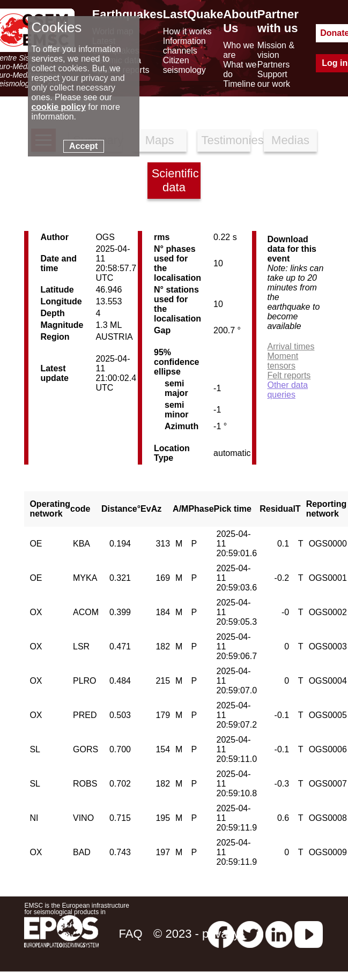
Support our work (273, 79)
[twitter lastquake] (249, 933)
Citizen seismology (184, 65)
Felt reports (288, 375)
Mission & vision (275, 50)
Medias (290, 140)
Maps (159, 140)
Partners (273, 64)
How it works (187, 31)
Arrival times (290, 346)
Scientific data (175, 180)
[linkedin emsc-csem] (278, 933)
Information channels (184, 45)
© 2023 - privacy (196, 933)
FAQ (130, 933)
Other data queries (287, 389)
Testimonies (226, 140)
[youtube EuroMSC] (308, 933)
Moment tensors (282, 361)
